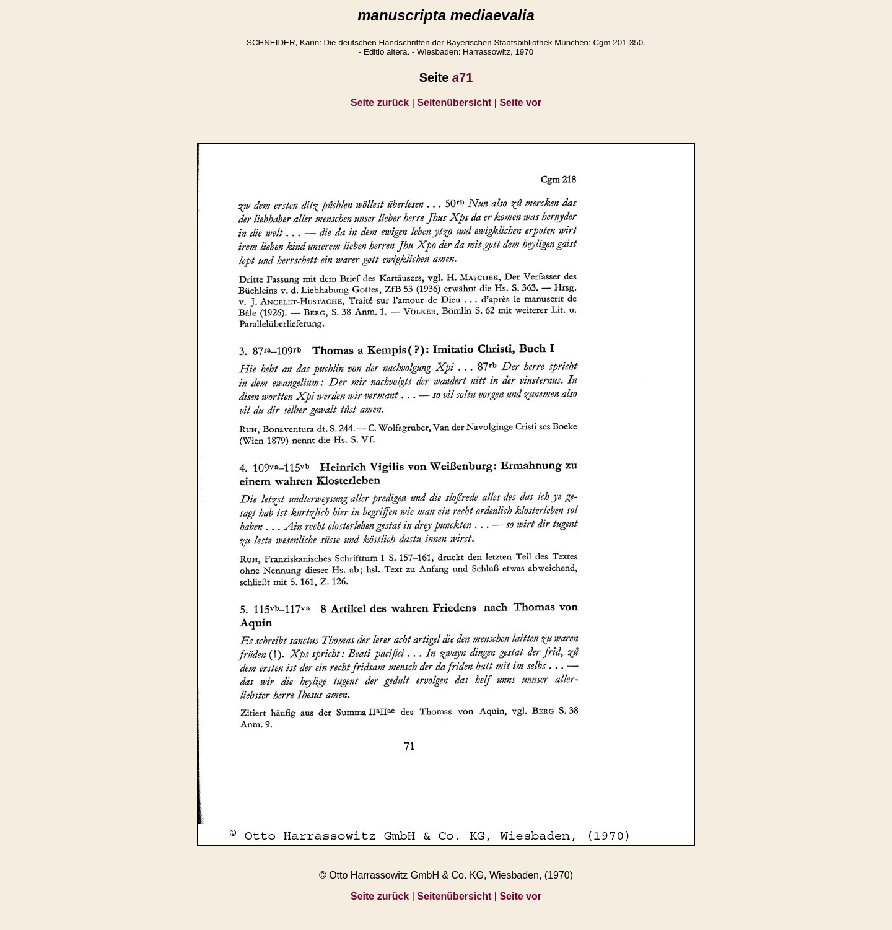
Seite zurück (380, 102)
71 (462, 77)
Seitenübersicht (454, 102)
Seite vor (520, 102)
